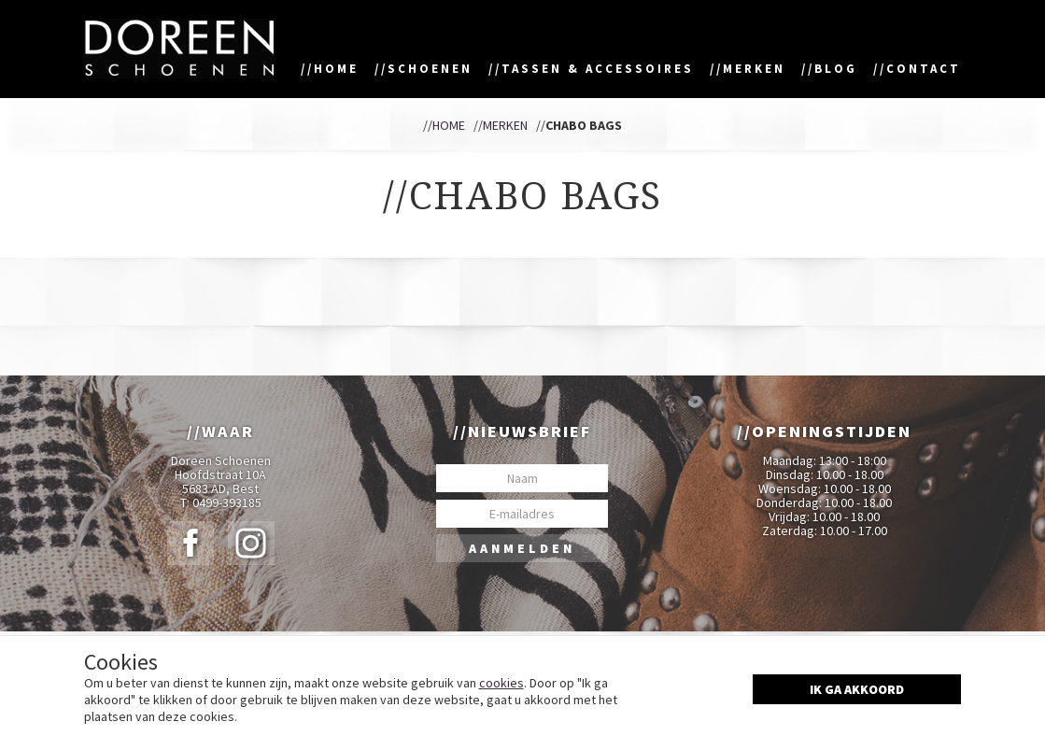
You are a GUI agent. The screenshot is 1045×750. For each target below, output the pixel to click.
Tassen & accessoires (597, 69)
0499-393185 (226, 503)
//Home (444, 125)
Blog (835, 69)
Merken (754, 69)
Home (336, 69)
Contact (923, 69)
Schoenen (430, 69)
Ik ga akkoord (857, 689)
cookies (501, 682)
